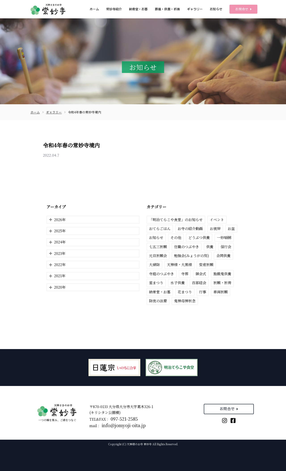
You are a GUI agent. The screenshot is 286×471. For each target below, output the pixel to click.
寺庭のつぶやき (161, 273)
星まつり (156, 282)
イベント (217, 219)
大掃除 (154, 264)
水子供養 (177, 282)
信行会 (226, 246)
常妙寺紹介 (114, 9)
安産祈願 (206, 264)
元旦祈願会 (158, 255)
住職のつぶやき (186, 246)
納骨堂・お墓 (138, 9)
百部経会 (199, 282)
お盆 (231, 228)
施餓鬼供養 (222, 273)
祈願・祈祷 (222, 282)
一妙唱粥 (224, 237)
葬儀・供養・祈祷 (167, 9)
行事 (202, 291)
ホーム (94, 9)
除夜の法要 (158, 300)
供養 (209, 246)
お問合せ (243, 9)
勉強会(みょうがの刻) (191, 255)
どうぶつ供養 (199, 237)
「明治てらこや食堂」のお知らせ (176, 219)
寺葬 (184, 273)
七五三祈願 (158, 246)
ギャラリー (195, 9)
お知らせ (216, 9)
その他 (175, 237)
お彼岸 (215, 228)
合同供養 (223, 255)
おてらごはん (159, 228)
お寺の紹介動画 (190, 228)
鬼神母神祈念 (185, 300)
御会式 (201, 273)
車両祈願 (220, 291)
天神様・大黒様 (179, 264)
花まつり (185, 291)
